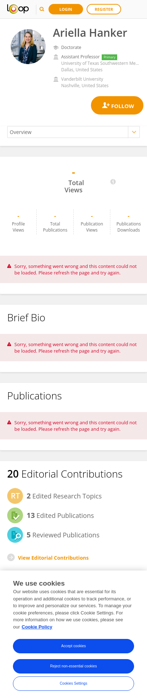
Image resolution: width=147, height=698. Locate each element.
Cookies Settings (73, 685)
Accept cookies (73, 648)
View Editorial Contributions (53, 557)
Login (65, 9)
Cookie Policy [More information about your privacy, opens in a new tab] (37, 628)
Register (104, 9)
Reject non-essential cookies (73, 668)
